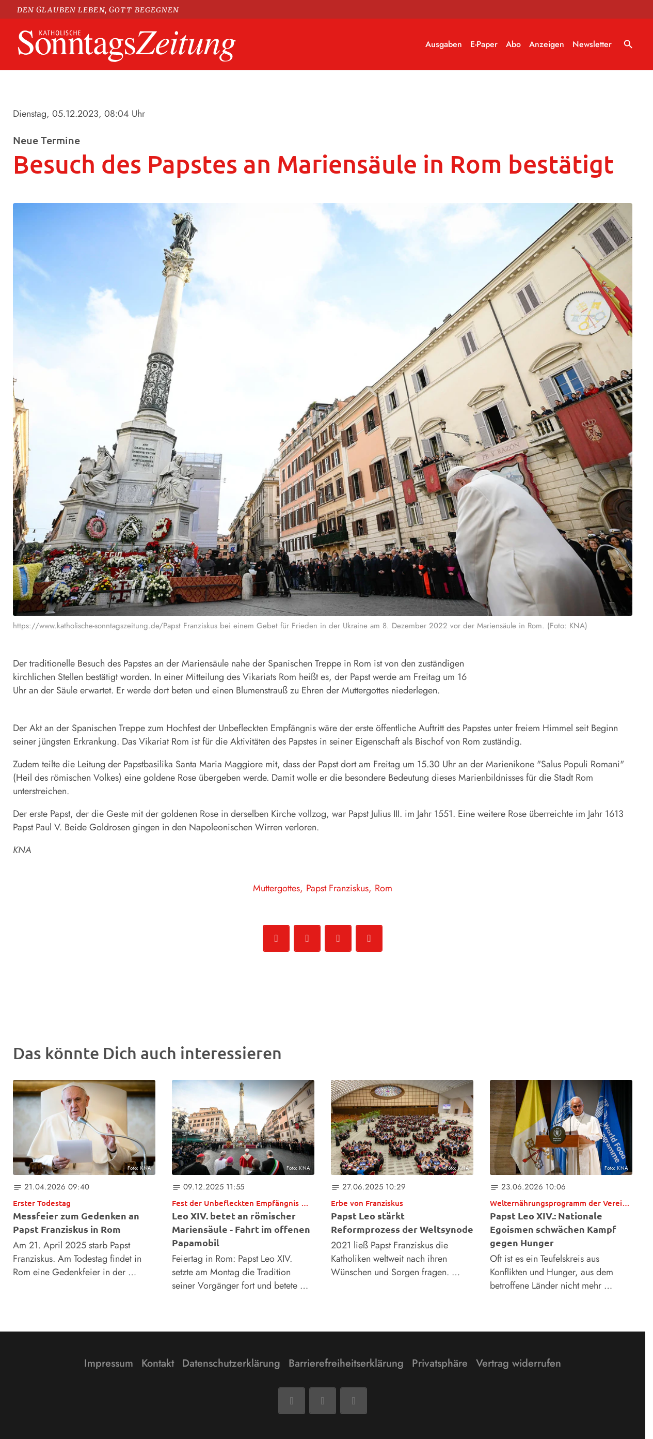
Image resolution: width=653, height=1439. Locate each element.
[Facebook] (291, 1400)
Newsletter (592, 44)
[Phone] (353, 1400)
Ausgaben (443, 44)
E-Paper (484, 44)
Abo (513, 44)
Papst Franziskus (337, 888)
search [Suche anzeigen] (628, 44)
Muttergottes (276, 888)
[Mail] (322, 1400)
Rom (383, 888)
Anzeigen (546, 44)
